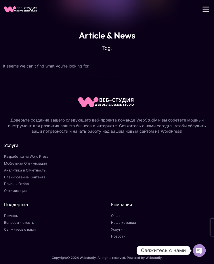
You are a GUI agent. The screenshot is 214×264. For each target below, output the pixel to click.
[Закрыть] (110, 180)
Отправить (99, 248)
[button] (205, 8)
